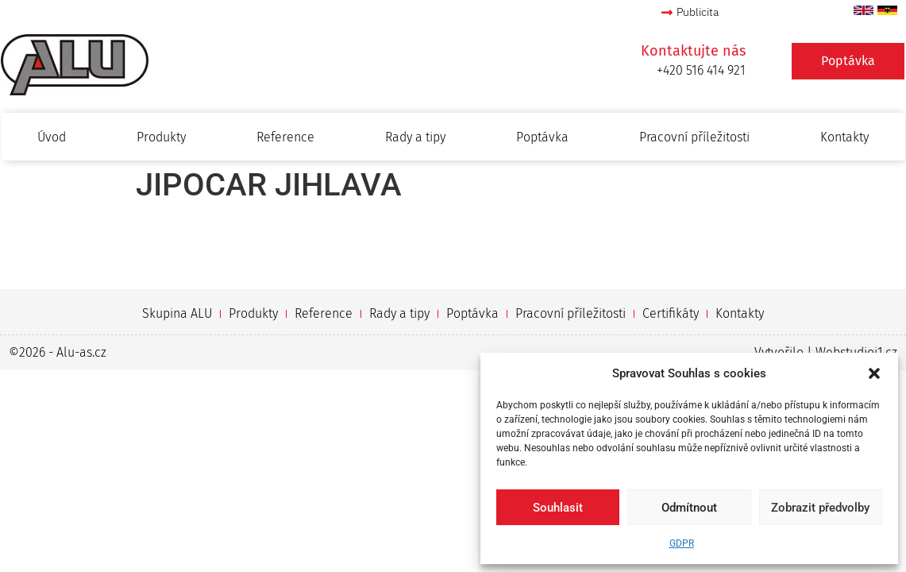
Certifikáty (670, 313)
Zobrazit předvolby (820, 507)
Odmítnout (689, 507)
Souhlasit (558, 507)
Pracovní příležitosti (694, 137)
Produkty (161, 137)
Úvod (51, 137)
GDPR (681, 543)
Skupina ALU (177, 313)
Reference (285, 137)
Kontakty (844, 137)
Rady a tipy (415, 137)
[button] (874, 373)
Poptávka (542, 137)
